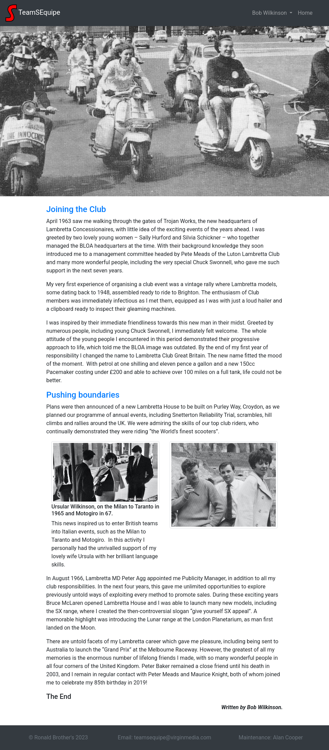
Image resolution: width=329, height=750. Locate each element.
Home (305, 13)
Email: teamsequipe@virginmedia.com (164, 737)
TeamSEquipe (32, 13)
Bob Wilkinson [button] (270, 13)
